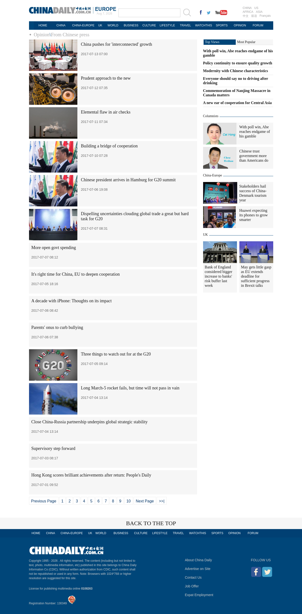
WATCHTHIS (203, 25)
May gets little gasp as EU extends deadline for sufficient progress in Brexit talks (256, 276)
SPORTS (222, 25)
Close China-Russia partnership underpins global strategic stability (89, 421)
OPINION (240, 25)
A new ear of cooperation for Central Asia (237, 103)
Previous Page (43, 501)
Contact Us (193, 577)
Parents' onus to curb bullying (57, 327)
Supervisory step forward (53, 448)
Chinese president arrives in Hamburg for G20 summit (128, 179)
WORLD (113, 25)
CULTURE (149, 25)
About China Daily (198, 560)
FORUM (258, 25)
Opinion (42, 34)
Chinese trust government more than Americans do (253, 155)
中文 (246, 16)
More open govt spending (53, 247)
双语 (254, 16)
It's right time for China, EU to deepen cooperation (75, 274)
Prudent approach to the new (106, 78)
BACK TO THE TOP (151, 523)
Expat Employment (199, 595)
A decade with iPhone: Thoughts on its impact (71, 300)
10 (128, 501)
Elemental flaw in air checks (106, 112)
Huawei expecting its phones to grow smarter (253, 215)
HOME (42, 25)
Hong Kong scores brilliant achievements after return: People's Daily (91, 475)
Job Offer (192, 586)
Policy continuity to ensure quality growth (237, 63)
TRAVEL (185, 25)
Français (265, 15)
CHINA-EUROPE (83, 25)
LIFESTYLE (167, 25)
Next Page (145, 501)
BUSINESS (131, 25)
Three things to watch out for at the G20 (116, 354)
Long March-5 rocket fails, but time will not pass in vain (130, 388)
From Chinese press (70, 34)
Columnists (211, 116)
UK (100, 25)
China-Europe (212, 175)
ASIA (259, 12)
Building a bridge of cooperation (109, 146)
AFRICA (248, 12)
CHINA (247, 8)
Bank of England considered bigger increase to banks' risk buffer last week (218, 276)
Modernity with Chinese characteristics (235, 71)
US (256, 8)
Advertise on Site (198, 569)
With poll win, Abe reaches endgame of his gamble (254, 131)
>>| (161, 501)
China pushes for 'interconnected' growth (116, 44)
